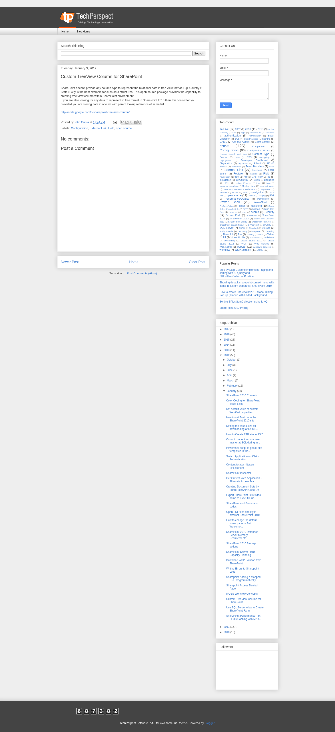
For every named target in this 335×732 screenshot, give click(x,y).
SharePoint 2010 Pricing (234, 307)
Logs (258, 183)
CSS (249, 157)
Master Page (248, 186)
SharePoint (252, 215)
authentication (232, 135)
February (232, 385)
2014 (227, 344)
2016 (227, 334)
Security (269, 212)
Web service (261, 243)
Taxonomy (242, 231)
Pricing (241, 206)
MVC (245, 192)
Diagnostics (226, 163)
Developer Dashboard (254, 160)
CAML (223, 141)
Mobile (235, 192)
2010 (248, 129)
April (230, 375)
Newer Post (70, 262)
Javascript (242, 179)
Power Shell (230, 202)
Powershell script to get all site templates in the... (244, 449)
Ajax (234, 132)
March (231, 380)
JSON (257, 180)
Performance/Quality (237, 198)
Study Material (226, 231)
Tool (240, 234)
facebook (257, 170)
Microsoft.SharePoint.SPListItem (239, 189)
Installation (225, 179)
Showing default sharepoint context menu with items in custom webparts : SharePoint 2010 (247, 284)
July (229, 365)
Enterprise (236, 166)
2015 (227, 339)
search (255, 212)
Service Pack (233, 215)
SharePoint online (237, 221)
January (232, 391)
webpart (241, 246)
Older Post (197, 262)
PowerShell (260, 202)
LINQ (226, 183)
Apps (243, 132)
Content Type (261, 154)
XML (260, 249)
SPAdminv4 (253, 225)
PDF (271, 195)
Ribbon (256, 209)
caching (266, 138)
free (237, 176)
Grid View (257, 176)
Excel (271, 166)
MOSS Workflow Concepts (242, 593)
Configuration (79, 128)
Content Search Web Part (233, 154)
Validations (255, 237)
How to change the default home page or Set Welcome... (241, 523)
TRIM (260, 234)
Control (223, 157)
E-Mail (257, 163)
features (253, 173)
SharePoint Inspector (238, 473)
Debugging (264, 157)
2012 (227, 355)
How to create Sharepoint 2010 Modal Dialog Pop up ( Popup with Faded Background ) (246, 294)
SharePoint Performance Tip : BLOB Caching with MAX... (243, 617)
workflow (225, 249)
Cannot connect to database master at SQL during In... (243, 441)
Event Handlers (254, 166)
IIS (268, 176)
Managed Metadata (229, 186)
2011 (227, 626)
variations (269, 237)
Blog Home (83, 31)
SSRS (242, 228)
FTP (246, 177)
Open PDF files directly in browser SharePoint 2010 (242, 513)
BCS (237, 138)
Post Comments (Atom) (142, 273)
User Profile (238, 237)
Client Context (262, 141)
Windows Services (262, 247)
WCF (244, 243)
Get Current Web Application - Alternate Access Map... (243, 480)
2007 (238, 129)
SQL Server (227, 227)
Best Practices (251, 139)
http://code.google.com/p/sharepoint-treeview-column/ (95, 112)
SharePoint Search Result (232, 225)
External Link (98, 128)
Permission (263, 198)
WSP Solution (243, 249)
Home (65, 31)
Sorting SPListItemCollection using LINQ (243, 301)
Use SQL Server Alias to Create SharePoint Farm (244, 609)
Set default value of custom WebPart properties (242, 410)
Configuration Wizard (258, 150)
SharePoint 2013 (239, 218)
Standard (253, 228)
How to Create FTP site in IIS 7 (244, 434)
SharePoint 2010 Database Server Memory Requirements (242, 535)
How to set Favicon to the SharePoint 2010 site (241, 419)
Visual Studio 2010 (251, 240)
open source (124, 128)
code (224, 146)
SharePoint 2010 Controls (241, 395)
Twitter (270, 234)
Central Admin (240, 141)
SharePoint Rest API (261, 222)
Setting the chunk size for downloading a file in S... (242, 427)
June (230, 370)
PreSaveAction (227, 206)
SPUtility (267, 225)
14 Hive (224, 129)
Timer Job (228, 234)
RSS (244, 212)
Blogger (210, 723)
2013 (260, 129)
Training (250, 234)
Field (111, 128)
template (256, 231)
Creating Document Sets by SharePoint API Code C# (242, 488)
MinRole (223, 192)
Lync (268, 183)
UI (224, 237)
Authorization (255, 135)
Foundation (225, 177)
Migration (265, 189)
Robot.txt (233, 212)
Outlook (251, 195)
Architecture (255, 132)
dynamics (243, 163)
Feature (238, 173)
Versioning (229, 240)
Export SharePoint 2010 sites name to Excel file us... (243, 496)
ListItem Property (243, 183)
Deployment (225, 160)
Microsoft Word (267, 186)
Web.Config (226, 246)
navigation (258, 192)
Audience (269, 132)
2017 (227, 329)
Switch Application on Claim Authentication (242, 458)
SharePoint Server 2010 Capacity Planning (240, 553)
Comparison (258, 146)
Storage (266, 228)
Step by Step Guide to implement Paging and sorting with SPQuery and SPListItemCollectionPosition (246, 273)
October (232, 359)
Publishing (256, 205)
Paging (262, 195)
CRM (237, 157)
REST (246, 209)
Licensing (269, 179)
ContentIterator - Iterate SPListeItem (240, 466)
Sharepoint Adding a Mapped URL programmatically (243, 579)
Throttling (269, 231)
